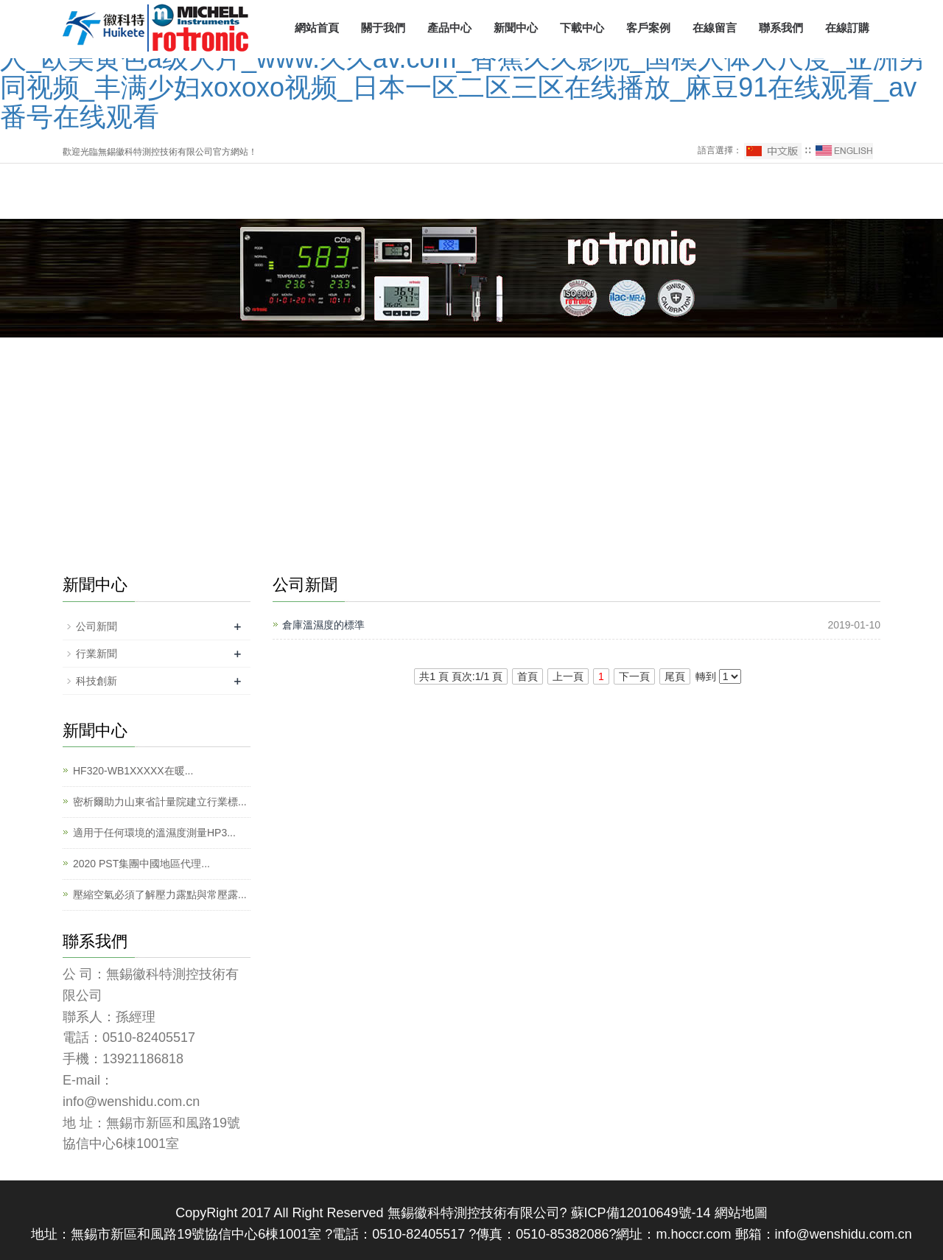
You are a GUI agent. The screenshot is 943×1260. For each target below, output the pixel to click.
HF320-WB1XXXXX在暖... (133, 771)
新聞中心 (516, 27)
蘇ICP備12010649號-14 (639, 1212)
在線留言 (715, 27)
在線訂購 (847, 27)
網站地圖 (741, 1212)
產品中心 (449, 27)
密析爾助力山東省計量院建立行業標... (160, 802)
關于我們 (383, 27)
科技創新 (96, 681)
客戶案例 (648, 27)
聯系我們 (781, 27)
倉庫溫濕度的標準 (323, 625)
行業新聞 (96, 653)
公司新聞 (96, 626)
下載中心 (582, 27)
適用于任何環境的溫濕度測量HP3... (154, 833)
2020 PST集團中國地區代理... (141, 863)
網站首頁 (317, 27)
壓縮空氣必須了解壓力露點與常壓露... (160, 894)
